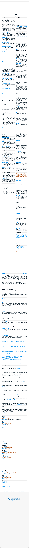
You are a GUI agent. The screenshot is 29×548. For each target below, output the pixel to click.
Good (17, 236)
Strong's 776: (4, 453)
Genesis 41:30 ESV (4, 483)
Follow (21, 235)
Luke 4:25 (17, 106)
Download (25, 36)
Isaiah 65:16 (18, 213)
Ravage (26, 236)
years (26, 29)
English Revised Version (5, 93)
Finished (17, 235)
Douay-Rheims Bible (5, 151)
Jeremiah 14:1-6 (18, 130)
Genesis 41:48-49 (19, 404)
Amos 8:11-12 (18, 63)
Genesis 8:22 (6, 373)
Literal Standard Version (5, 137)
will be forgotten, (18, 31)
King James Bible (4, 37)
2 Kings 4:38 (18, 123)
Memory (19, 236)
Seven (17, 237)
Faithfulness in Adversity (5, 328)
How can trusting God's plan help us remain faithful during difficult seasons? (13, 347)
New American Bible (5, 162)
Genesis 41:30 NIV (4, 481)
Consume (17, 234)
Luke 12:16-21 (4, 386)
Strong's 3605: (4, 443)
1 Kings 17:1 (18, 195)
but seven (24, 29)
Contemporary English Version (6, 88)
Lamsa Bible (4, 173)
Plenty (24, 236)
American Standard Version (6, 83)
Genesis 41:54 (6, 370)
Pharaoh (3, 302)
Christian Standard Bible (5, 73)
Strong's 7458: (4, 429)
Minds (22, 236)
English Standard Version (6, 27)
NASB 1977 (3, 56)
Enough (23, 234)
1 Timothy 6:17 (8, 388)
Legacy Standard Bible (5, 61)
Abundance (18, 233)
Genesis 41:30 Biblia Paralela (6, 487)
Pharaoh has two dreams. (20, 246)
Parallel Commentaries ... (5, 412)
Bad (26, 233)
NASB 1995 (3, 51)
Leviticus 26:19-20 (8, 399)
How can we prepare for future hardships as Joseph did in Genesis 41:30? (13, 341)
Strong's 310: (4, 438)
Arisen (24, 233)
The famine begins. (20, 251)
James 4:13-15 (20, 375)
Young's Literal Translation (6, 141)
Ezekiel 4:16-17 (18, 162)
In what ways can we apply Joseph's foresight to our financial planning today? (13, 346)
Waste (19, 237)
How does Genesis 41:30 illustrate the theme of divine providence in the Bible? (13, 353)
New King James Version (5, 42)
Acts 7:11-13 (18, 49)
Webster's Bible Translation (6, 120)
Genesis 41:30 (19, 368)
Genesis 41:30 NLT (4, 482)
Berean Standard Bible (5, 32)
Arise (21, 233)
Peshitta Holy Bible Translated (6, 178)
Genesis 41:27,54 (19, 180)
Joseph (3, 298)
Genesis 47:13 (18, 222)
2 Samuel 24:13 (18, 186)
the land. (20, 32)
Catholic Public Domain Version (7, 156)
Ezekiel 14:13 (10, 397)
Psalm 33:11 (10, 373)
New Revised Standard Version (6, 167)
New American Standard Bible (6, 46)
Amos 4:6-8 (13, 399)
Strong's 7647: (4, 448)
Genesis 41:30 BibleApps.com (6, 486)
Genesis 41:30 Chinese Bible (6, 488)
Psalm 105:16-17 (18, 58)
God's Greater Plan (5, 335)
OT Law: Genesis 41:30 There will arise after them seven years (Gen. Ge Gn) (13, 491)
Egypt (21, 234)
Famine (26, 234)
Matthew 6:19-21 (8, 391)
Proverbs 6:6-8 (15, 375)
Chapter (26, 273)
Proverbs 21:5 (24, 404)
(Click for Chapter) (6, 17)
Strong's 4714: (4, 458)
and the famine (24, 31)
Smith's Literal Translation (6, 146)
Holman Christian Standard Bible (7, 78)
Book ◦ (24, 273)
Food (23, 235)
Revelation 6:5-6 (18, 151)
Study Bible (3, 273)
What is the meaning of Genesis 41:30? (8, 340)
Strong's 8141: (4, 424)
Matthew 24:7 (18, 101)
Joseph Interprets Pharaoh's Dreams (21, 26)
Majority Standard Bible (5, 127)
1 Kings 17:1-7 (18, 112)
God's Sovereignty (4, 321)
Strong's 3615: (4, 473)
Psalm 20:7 (3, 388)
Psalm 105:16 (18, 228)
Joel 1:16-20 (18, 140)
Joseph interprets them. (20, 247)
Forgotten (26, 235)
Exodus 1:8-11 (18, 39)
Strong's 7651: (4, 419)
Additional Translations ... (6, 194)
